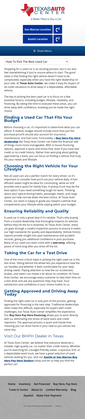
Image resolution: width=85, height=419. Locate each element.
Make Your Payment (48, 395)
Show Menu (42, 51)
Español (28, 395)
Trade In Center (18, 389)
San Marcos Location (38, 29)
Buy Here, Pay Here (65, 384)
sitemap (58, 406)
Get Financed (42, 384)
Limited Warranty (56, 389)
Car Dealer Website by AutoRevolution (38, 406)
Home (11, 384)
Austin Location (38, 39)
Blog (73, 389)
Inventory (25, 384)
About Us (37, 389)
